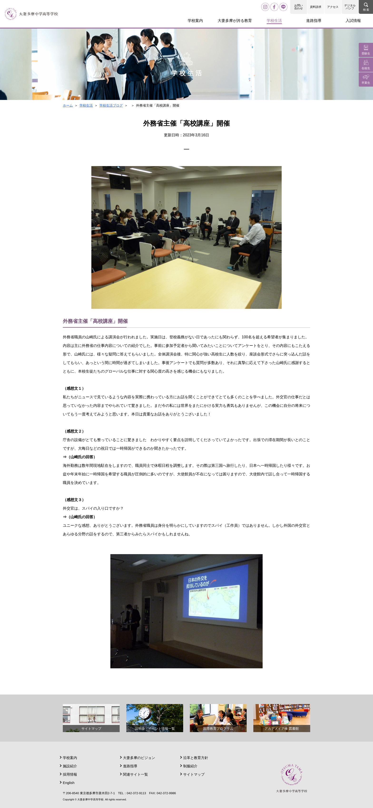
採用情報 (70, 774)
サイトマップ (194, 774)
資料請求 (315, 7)
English (68, 782)
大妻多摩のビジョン (139, 757)
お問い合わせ (298, 7)
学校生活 (86, 105)
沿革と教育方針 (195, 757)
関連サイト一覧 (135, 774)
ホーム (68, 105)
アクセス (333, 7)
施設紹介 (70, 766)
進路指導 (130, 766)
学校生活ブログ (111, 105)
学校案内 (70, 757)
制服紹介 (190, 766)
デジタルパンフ (350, 7)
